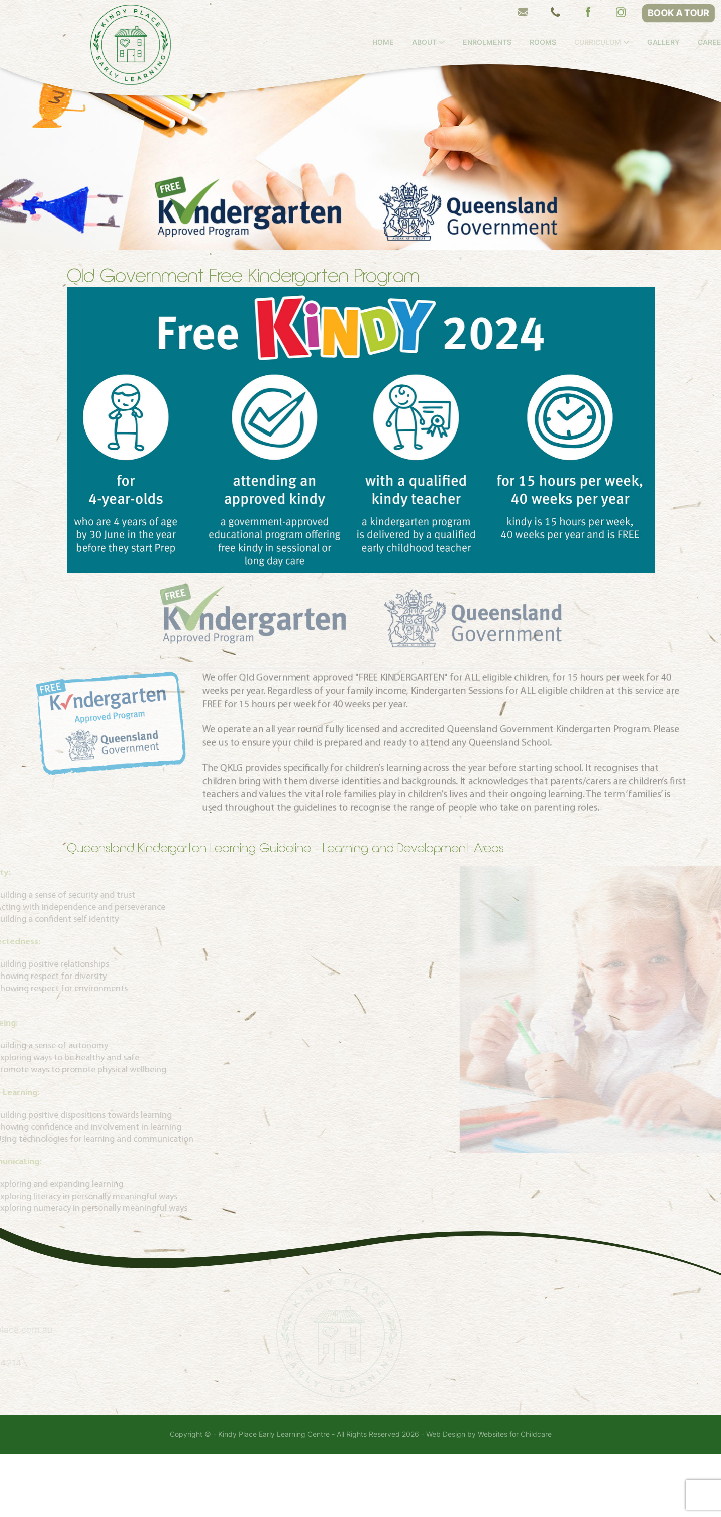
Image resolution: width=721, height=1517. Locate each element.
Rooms (581, 42)
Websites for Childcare (515, 1496)
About (462, 42)
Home (421, 42)
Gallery (701, 42)
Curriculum (635, 42)
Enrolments (525, 42)
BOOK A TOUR (678, 13)
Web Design (445, 1496)
